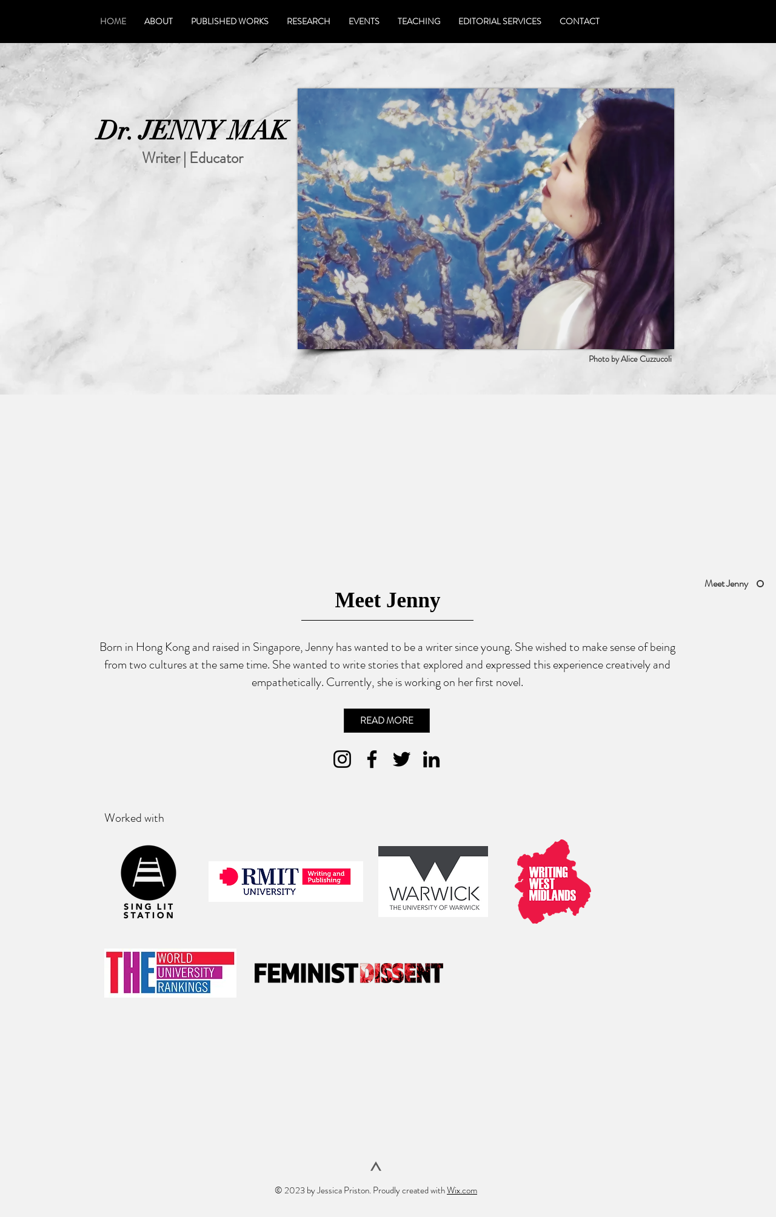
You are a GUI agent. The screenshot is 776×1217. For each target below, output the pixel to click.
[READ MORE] (387, 721)
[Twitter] (401, 759)
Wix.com (462, 1190)
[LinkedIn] (431, 759)
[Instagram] (342, 759)
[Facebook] (372, 759)
